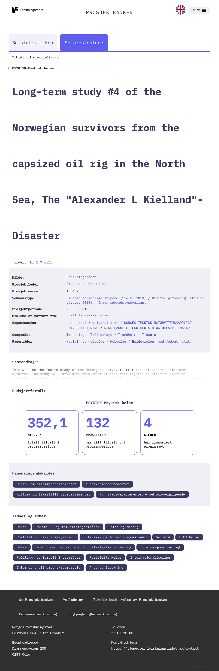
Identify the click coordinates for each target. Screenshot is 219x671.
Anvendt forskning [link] (106, 567)
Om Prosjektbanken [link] (36, 599)
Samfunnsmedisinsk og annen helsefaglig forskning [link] (83, 547)
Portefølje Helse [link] (105, 557)
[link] (180, 10)
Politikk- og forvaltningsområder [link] (67, 527)
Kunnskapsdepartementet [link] (107, 484)
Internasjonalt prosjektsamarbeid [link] (48, 567)
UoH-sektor (76, 322)
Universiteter (105, 322)
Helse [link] (22, 527)
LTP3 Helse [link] (189, 537)
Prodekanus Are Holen (86, 283)
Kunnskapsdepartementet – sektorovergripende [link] (142, 494)
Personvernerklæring (38, 614)
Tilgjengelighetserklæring (92, 614)
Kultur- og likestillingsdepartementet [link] (53, 494)
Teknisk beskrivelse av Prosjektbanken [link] (130, 599)
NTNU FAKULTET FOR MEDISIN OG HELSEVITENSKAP (147, 328)
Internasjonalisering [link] (160, 547)
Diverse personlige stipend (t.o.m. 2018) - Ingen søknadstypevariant (135, 300)
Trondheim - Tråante (137, 334)
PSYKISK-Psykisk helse (87, 315)
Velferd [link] (163, 537)
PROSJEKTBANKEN (109, 12)
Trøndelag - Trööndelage (89, 334)
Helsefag (118, 341)
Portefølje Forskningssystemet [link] (45, 537)
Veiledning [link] (73, 599)
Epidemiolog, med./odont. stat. (162, 341)
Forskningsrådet (81, 277)
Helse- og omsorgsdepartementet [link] (46, 484)
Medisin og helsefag (85, 341)
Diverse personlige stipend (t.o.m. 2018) (106, 298)
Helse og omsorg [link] (123, 527)
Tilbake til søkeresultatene (35, 57)
